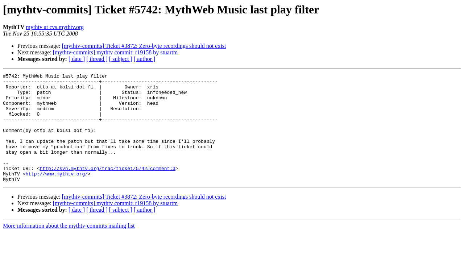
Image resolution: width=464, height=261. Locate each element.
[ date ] (77, 59)
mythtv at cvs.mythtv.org (55, 27)
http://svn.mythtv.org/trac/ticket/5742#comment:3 (107, 188)
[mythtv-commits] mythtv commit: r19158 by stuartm (115, 52)
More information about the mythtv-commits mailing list (69, 247)
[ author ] (145, 59)
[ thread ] (97, 59)
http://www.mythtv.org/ (56, 194)
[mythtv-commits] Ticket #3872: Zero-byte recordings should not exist (144, 46)
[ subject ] (120, 59)
